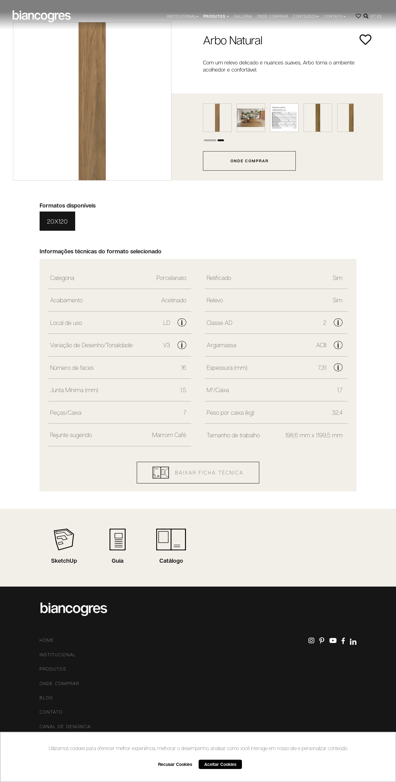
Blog (46, 698)
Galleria (243, 16)
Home (47, 640)
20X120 (57, 221)
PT (373, 16)
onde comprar (249, 160)
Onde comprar (272, 16)
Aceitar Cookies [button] (220, 764)
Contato (51, 712)
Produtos (53, 669)
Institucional (58, 655)
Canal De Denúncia (65, 726)
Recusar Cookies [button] (175, 764)
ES (379, 16)
